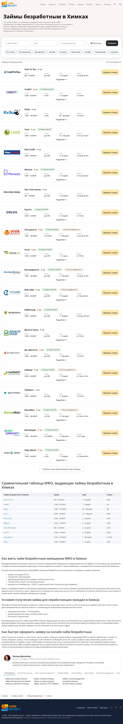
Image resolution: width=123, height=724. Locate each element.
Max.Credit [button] (8, 518)
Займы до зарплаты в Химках (17, 684)
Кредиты (52, 4)
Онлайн (88, 52)
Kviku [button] (6, 509)
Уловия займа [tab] (63, 673)
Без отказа (11, 52)
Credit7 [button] (6, 504)
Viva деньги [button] (8, 537)
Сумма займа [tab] (76, 673)
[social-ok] (116, 707)
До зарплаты (40, 52)
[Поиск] (120, 4)
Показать (112, 43)
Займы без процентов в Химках (18, 681)
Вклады (81, 4)
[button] (61, 79)
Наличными (75, 52)
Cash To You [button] (8, 500)
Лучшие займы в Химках (72, 684)
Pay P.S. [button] (6, 532)
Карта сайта (92, 707)
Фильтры (96, 43)
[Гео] (115, 4)
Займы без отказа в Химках (16, 679)
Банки (98, 4)
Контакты (104, 707)
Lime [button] (5, 514)
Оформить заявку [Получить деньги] (110, 72)
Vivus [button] (6, 542)
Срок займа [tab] (88, 673)
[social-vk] (111, 707)
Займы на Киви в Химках (44, 679)
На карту (63, 52)
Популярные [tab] (10, 673)
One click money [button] (10, 528)
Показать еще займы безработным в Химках (61, 469)
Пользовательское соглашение (59, 718)
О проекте (80, 707)
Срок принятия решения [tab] (45, 673)
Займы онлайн (17, 696)
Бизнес (89, 4)
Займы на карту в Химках (44, 681)
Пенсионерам (100, 52)
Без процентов (24, 52)
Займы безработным (35, 696)
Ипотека (62, 4)
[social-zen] (120, 707)
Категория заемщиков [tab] (105, 673)
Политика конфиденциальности (35, 718)
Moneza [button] (7, 523)
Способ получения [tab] (25, 673)
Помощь (107, 4)
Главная (5, 696)
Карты (43, 4)
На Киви (52, 52)
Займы (71, 4)
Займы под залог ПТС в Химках (46, 684)
